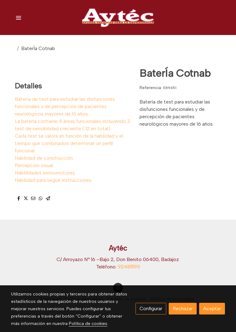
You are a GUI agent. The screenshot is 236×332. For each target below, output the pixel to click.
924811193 (129, 267)
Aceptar (212, 308)
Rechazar (183, 308)
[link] (118, 17)
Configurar (151, 308)
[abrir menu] (18, 17)
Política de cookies (88, 323)
